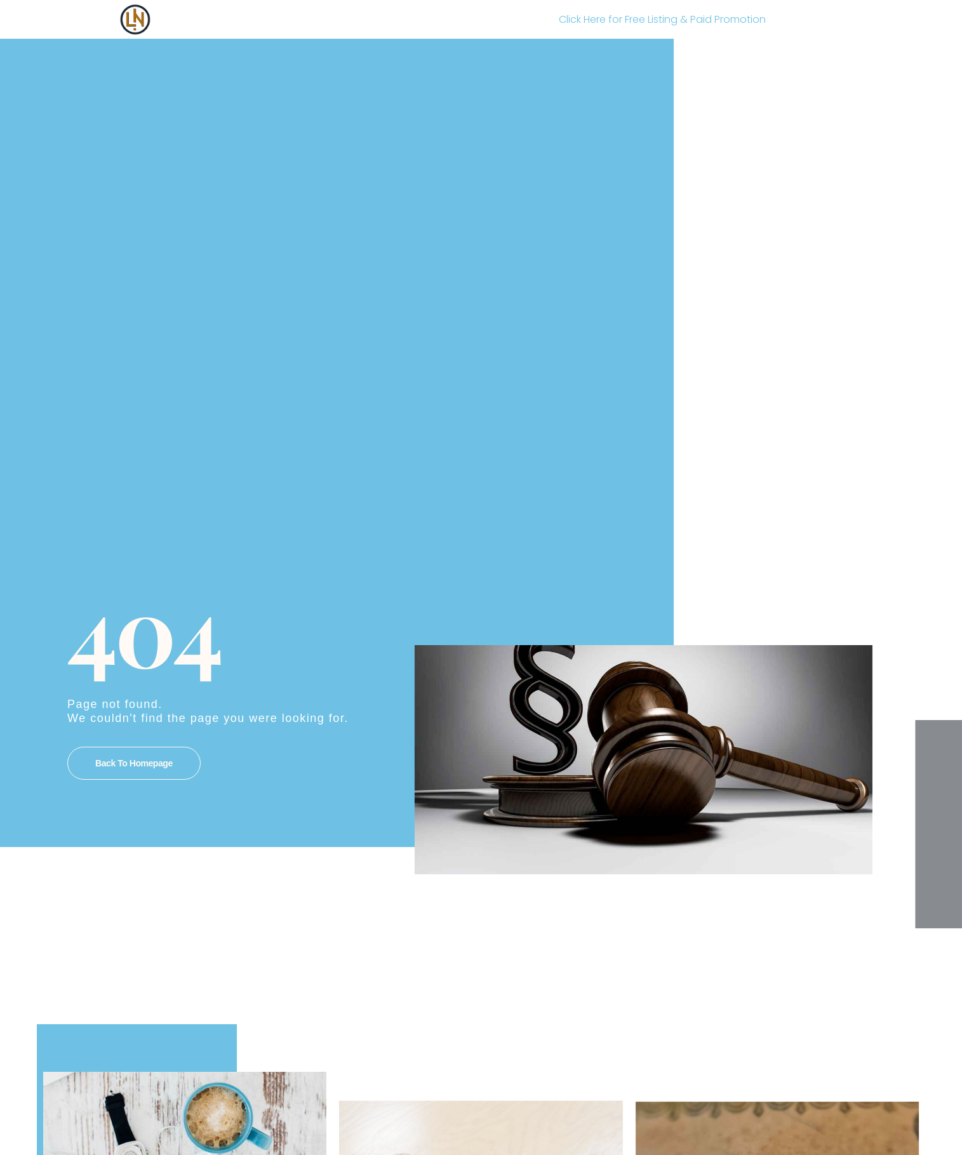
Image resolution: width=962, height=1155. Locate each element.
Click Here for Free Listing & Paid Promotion (662, 19)
